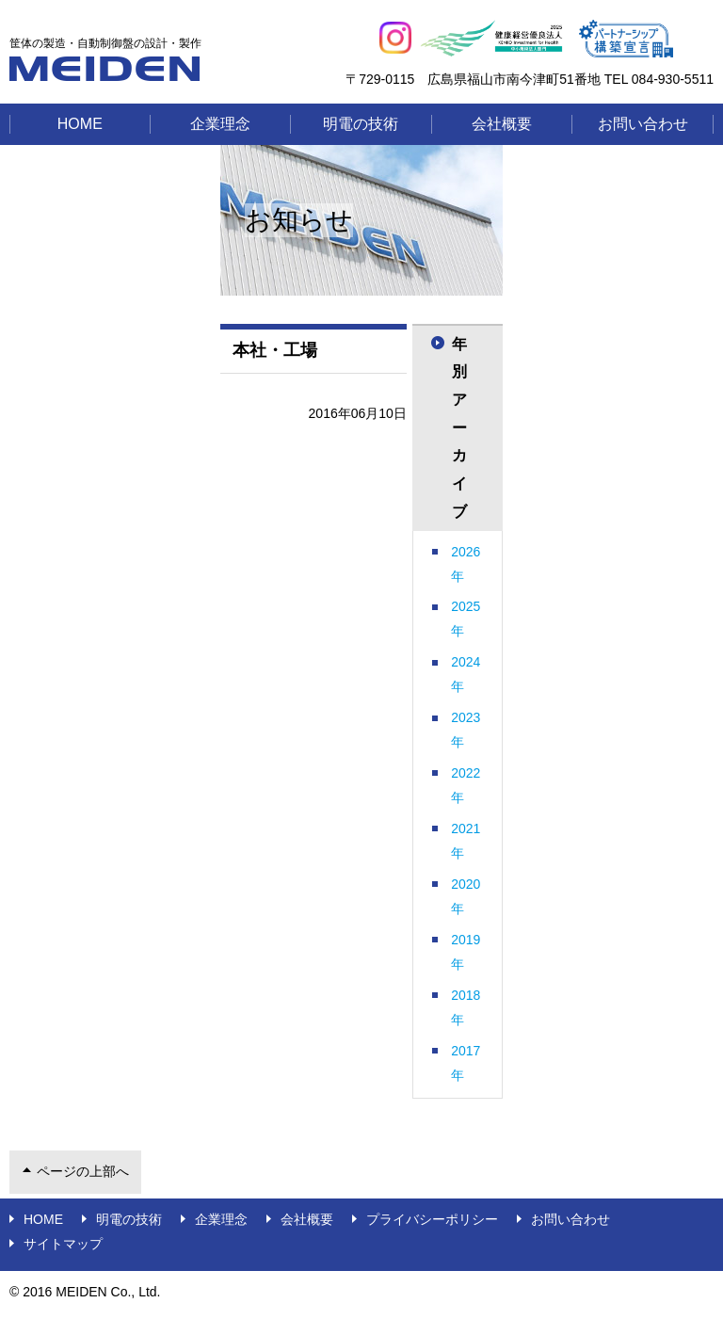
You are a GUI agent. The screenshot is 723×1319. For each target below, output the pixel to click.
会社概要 (502, 124)
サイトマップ (63, 1243)
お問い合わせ (643, 124)
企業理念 (220, 124)
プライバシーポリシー (432, 1219)
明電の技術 (360, 124)
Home (80, 124)
